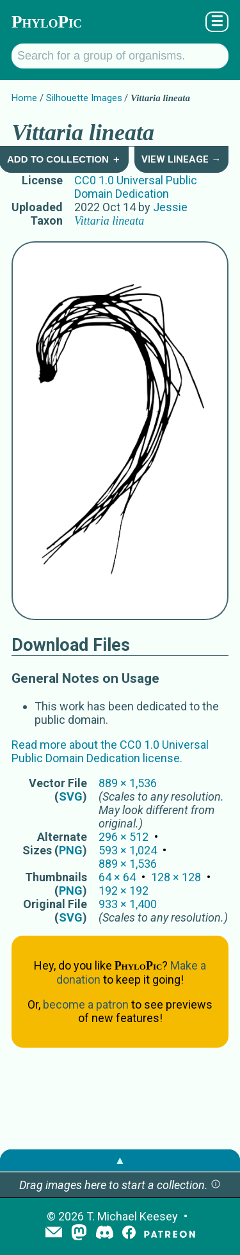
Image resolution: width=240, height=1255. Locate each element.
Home (24, 98)
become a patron (86, 1004)
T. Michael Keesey (132, 1216)
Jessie (170, 207)
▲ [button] (120, 1160)
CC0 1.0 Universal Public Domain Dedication (135, 186)
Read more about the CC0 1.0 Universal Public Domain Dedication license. (110, 751)
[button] (216, 1185)
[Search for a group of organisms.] (120, 56)
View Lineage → (181, 159)
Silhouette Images (84, 98)
